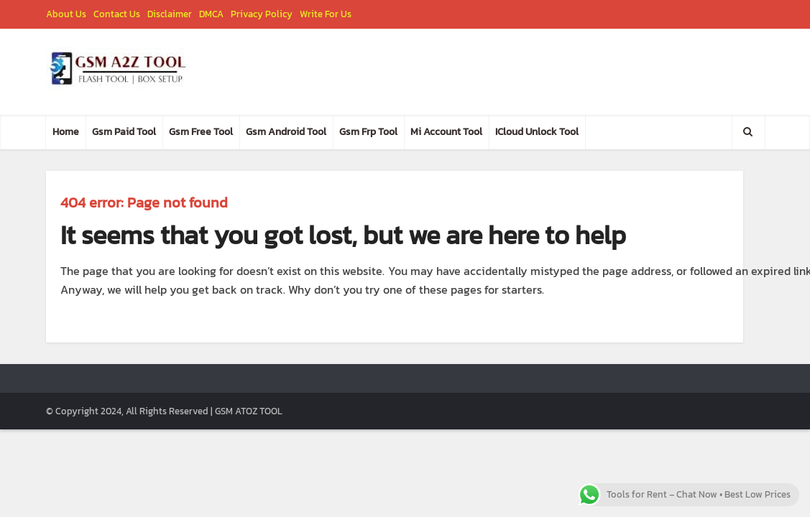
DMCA (211, 14)
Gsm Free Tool (201, 131)
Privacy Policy (262, 14)
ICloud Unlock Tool (537, 131)
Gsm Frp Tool (368, 131)
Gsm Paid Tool (124, 131)
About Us (66, 14)
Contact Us (116, 14)
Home (65, 131)
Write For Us (325, 14)
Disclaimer (169, 14)
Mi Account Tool (446, 131)
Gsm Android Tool (286, 131)
